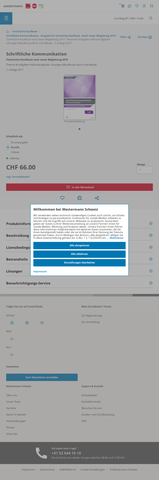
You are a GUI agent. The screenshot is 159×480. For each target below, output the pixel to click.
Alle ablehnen (79, 254)
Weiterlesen (116, 238)
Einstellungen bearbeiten (79, 262)
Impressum (40, 271)
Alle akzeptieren (79, 245)
